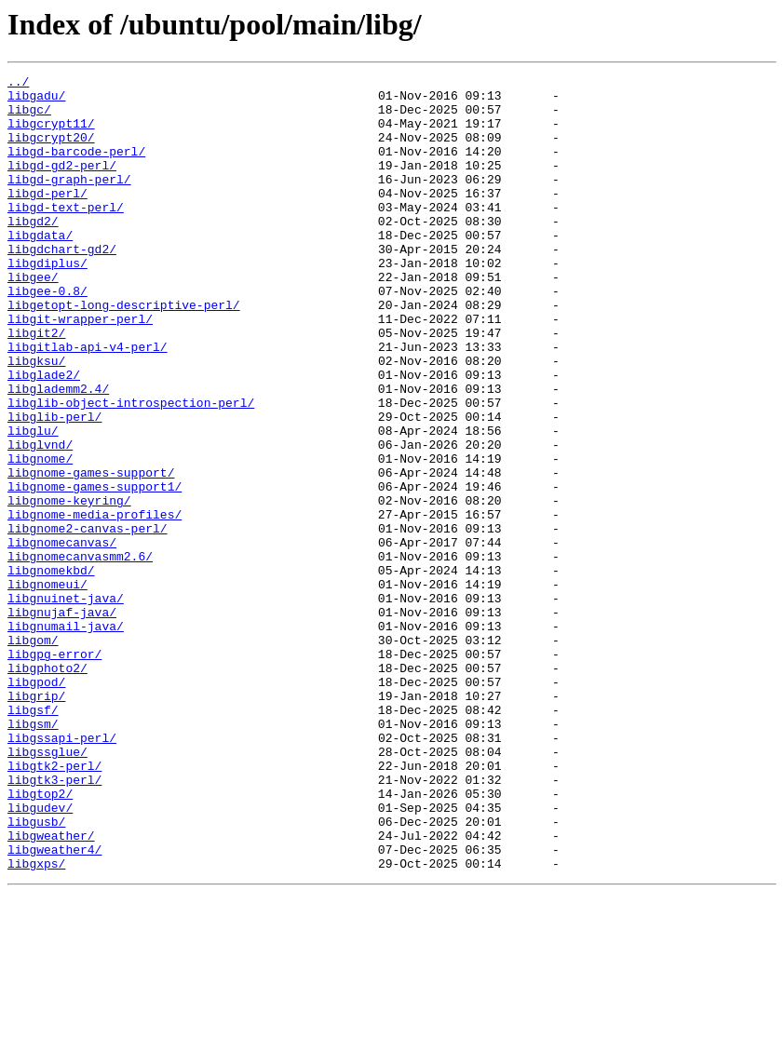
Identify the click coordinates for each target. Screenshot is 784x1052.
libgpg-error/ (54, 770)
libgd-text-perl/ (65, 234)
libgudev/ (40, 955)
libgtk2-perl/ (54, 905)
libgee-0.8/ (47, 335)
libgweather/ (51, 988)
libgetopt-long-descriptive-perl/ (123, 352)
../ (18, 83)
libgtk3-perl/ (54, 921)
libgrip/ (36, 821)
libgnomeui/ (47, 687)
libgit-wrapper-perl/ (80, 368)
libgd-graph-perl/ (69, 201)
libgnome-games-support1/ (94, 569)
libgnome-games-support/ (90, 553)
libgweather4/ (54, 1005)
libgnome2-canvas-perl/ (87, 620)
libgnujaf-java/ (61, 720)
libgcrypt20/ (51, 150)
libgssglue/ (47, 888)
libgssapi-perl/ (61, 871)
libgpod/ (36, 804)
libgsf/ (33, 837)
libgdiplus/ (47, 301)
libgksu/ (36, 419)
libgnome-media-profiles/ (94, 603)
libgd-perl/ (47, 217)
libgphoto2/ (47, 787)
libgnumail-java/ (65, 737)
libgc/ (29, 117)
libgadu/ (36, 100)
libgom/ (33, 754)
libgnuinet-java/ (65, 703)
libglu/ (33, 502)
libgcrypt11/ (51, 134)
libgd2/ (33, 251)
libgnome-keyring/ (69, 586)
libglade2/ (43, 435)
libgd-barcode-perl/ (76, 167)
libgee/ (33, 318)
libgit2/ (36, 385)
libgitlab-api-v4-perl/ (87, 402)
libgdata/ (40, 268)
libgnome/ (40, 536)
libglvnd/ (40, 519)
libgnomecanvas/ (61, 636)
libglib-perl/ (54, 486)
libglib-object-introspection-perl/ (130, 469)
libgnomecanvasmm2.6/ (80, 653)
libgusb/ (36, 972)
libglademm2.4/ (58, 452)
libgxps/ (36, 1022)
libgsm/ (33, 854)
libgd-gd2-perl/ (61, 184)
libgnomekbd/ (51, 670)
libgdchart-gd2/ (61, 284)
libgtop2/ (40, 938)
